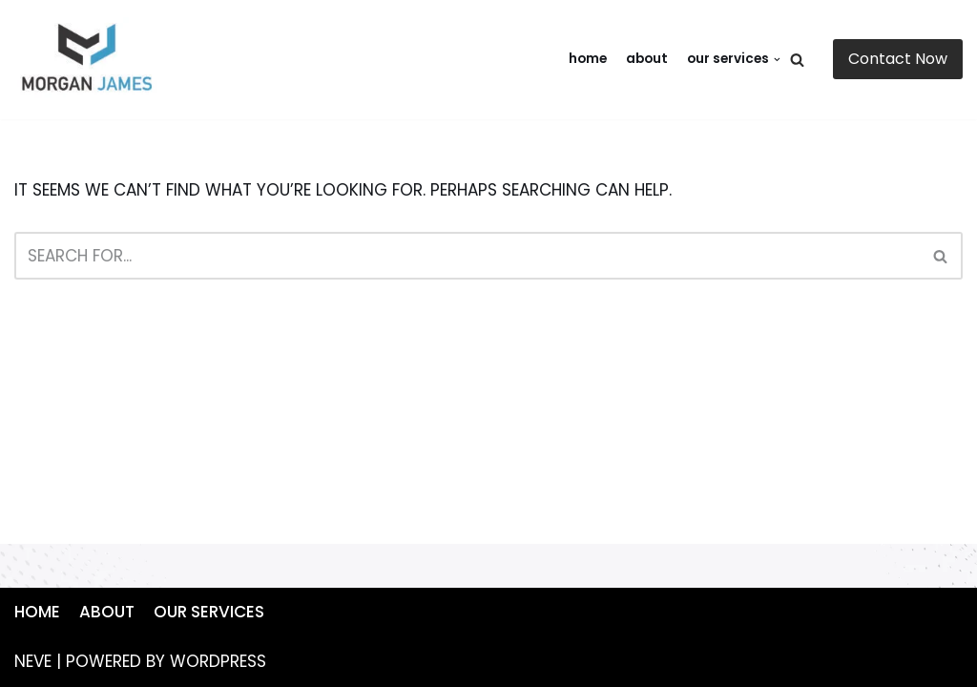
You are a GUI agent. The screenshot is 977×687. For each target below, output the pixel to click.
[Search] (797, 59)
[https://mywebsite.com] (90, 59)
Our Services (209, 611)
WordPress (218, 661)
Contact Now (897, 59)
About (647, 59)
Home (588, 59)
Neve (33, 661)
